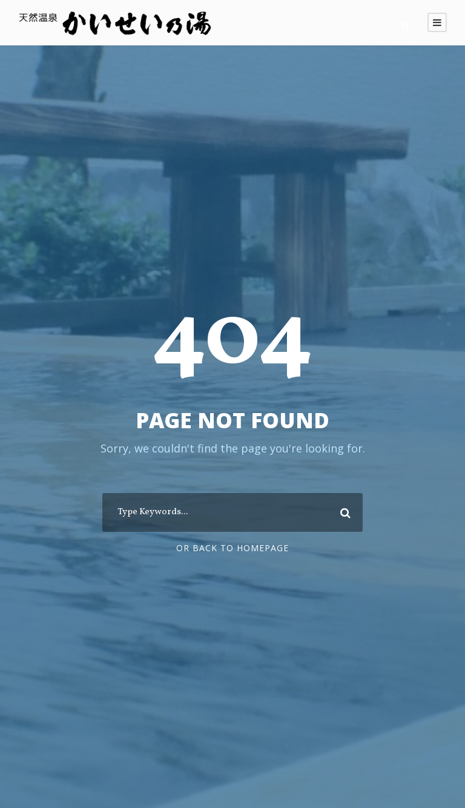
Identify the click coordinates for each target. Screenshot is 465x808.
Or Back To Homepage (232, 548)
